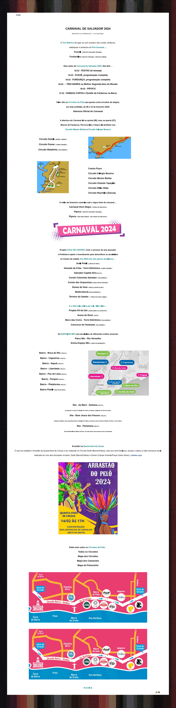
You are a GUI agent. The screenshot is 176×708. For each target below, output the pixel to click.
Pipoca (88, 216)
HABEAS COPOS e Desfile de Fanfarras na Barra (91, 93)
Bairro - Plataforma (53, 384)
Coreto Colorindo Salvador (88, 277)
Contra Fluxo (95, 168)
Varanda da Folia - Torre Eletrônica (88, 268)
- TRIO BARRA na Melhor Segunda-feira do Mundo (91, 84)
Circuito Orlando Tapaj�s (101, 183)
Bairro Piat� (53, 389)
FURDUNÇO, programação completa (91, 79)
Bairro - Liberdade (52, 368)
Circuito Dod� (53, 139)
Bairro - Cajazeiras (53, 358)
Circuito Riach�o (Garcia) (102, 193)
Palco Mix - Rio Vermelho (88, 338)
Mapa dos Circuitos (88, 556)
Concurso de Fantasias (88, 325)
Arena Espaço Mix (88, 343)
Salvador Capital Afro (88, 273)
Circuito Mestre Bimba (100, 178)
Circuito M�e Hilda (98, 188)
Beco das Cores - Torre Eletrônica (88, 320)
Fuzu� (88, 52)
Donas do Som (88, 287)
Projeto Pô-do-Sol (88, 310)
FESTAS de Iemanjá (91, 70)
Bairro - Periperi (53, 379)
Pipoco (88, 211)
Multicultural (88, 292)
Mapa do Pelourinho (88, 565)
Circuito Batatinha (53, 149)
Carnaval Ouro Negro (88, 207)
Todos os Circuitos (88, 552)
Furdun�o (88, 56)
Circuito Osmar (53, 144)
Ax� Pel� (88, 263)
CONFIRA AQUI (136, 455)
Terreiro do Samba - (88, 296)
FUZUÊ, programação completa (91, 75)
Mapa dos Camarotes (88, 561)
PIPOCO (91, 88)
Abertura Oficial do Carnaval (88, 111)
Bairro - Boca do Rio (53, 353)
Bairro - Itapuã (53, 363)
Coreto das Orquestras (88, 282)
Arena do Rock (88, 315)
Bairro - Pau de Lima (53, 374)
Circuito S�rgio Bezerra (101, 173)
